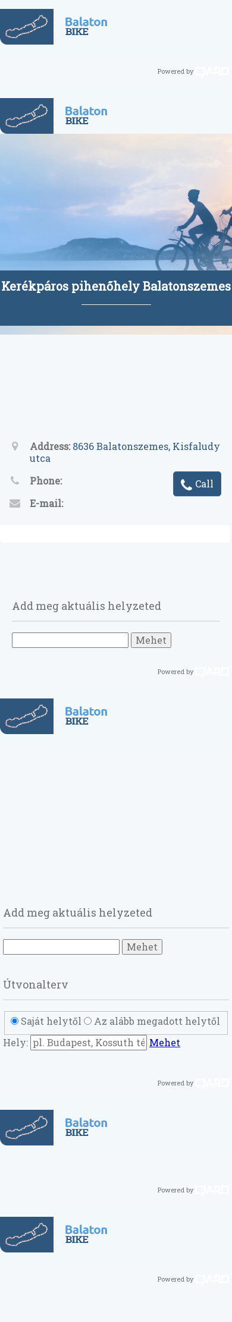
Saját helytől (51, 1021)
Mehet (151, 640)
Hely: (15, 1042)
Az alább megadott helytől (157, 1021)
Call (197, 484)
